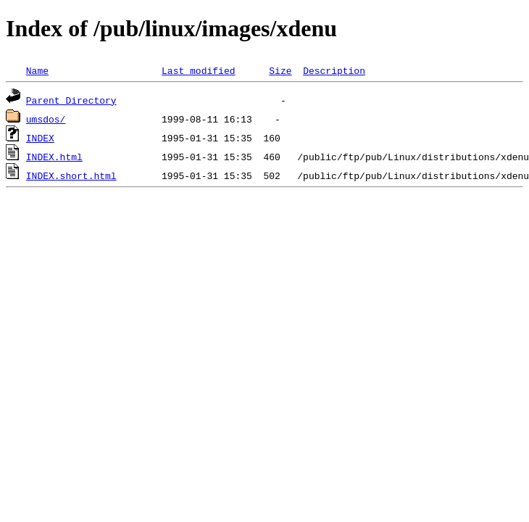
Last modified (198, 70)
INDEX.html (54, 156)
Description (334, 70)
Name (37, 70)
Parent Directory (71, 100)
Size (280, 70)
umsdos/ (46, 118)
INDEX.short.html (71, 175)
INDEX (40, 137)
